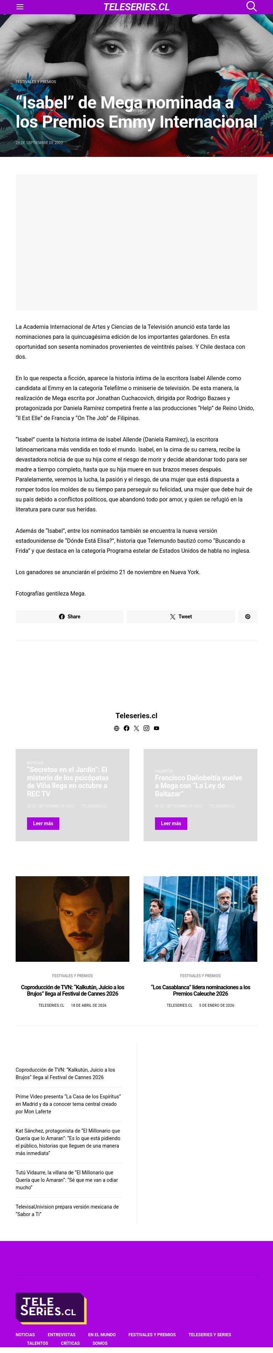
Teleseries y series (209, 1334)
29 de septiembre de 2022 (39, 143)
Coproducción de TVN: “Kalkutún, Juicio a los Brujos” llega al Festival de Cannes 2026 (72, 990)
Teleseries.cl (136, 715)
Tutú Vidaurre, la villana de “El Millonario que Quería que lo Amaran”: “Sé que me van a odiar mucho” (67, 1180)
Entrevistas (61, 1334)
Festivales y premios (36, 82)
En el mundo (102, 1334)
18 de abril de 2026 (89, 1005)
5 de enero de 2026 (216, 1005)
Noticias (35, 763)
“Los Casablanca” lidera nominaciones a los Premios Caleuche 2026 (200, 990)
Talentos (164, 771)
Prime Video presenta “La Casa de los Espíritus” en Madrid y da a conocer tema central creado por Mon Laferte (68, 1104)
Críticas (70, 1343)
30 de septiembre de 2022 (178, 806)
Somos (99, 1343)
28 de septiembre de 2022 (50, 806)
